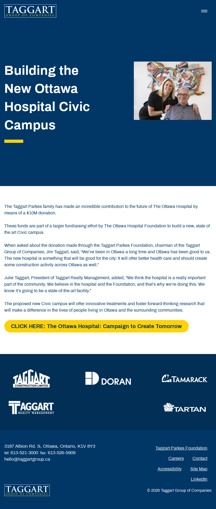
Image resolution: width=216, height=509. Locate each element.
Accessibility (170, 469)
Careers (176, 458)
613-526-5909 (61, 452)
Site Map (198, 469)
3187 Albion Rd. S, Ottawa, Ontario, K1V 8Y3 (49, 446)
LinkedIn (199, 479)
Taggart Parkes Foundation (181, 448)
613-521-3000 (24, 452)
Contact (199, 458)
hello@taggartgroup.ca (27, 459)
